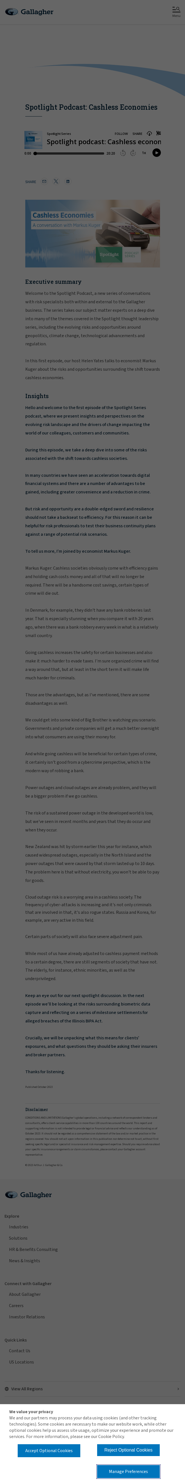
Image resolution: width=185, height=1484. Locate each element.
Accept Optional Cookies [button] (49, 1451)
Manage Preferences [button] (128, 1471)
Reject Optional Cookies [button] (128, 1450)
